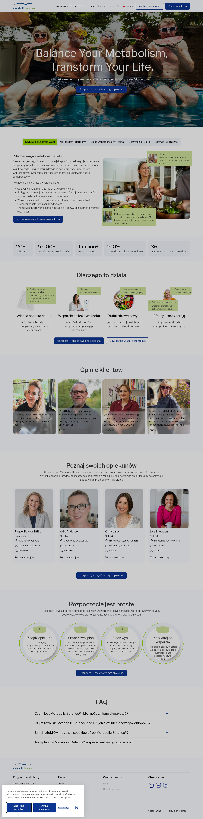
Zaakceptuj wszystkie (19, 807)
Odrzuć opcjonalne (44, 807)
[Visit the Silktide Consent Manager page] (76, 807)
